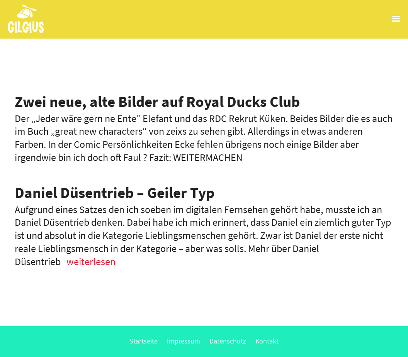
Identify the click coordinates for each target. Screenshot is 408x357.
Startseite (143, 341)
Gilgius (22, 32)
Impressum (183, 341)
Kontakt (267, 341)
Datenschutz (227, 341)
